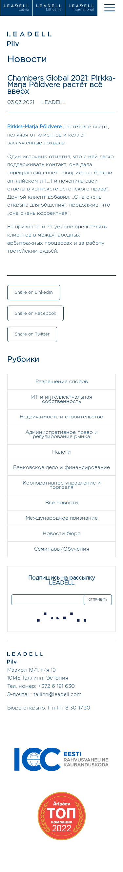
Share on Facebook (35, 313)
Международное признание (62, 518)
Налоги (61, 452)
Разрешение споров (61, 382)
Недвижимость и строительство (61, 417)
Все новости (61, 503)
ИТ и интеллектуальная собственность (61, 399)
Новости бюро (62, 534)
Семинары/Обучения (61, 549)
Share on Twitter (32, 334)
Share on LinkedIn (34, 292)
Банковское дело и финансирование (61, 467)
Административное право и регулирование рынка (61, 434)
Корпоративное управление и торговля (62, 485)
